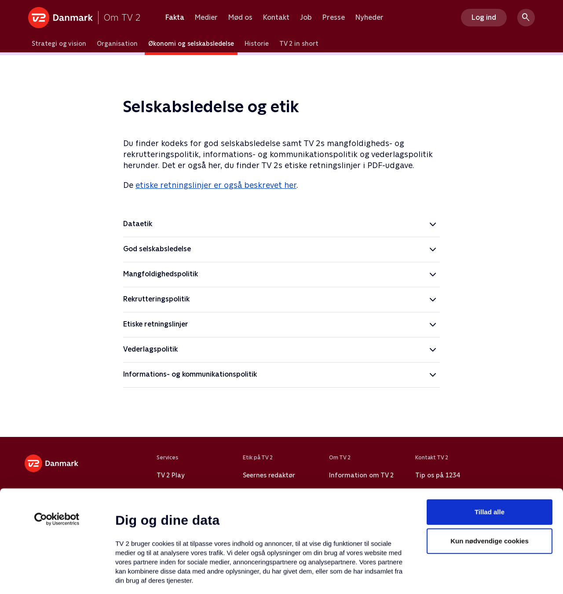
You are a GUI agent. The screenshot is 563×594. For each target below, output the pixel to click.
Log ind (484, 17)
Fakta (174, 18)
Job (306, 18)
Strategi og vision (59, 43)
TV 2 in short (298, 43)
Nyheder (369, 18)
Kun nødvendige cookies (489, 468)
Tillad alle (490, 439)
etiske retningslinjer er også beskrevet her (215, 185)
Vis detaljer (426, 576)
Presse (333, 18)
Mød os (240, 18)
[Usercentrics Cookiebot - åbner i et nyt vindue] (56, 446)
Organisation (117, 43)
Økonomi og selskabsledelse (191, 43)
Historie (257, 43)
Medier (206, 18)
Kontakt (276, 18)
